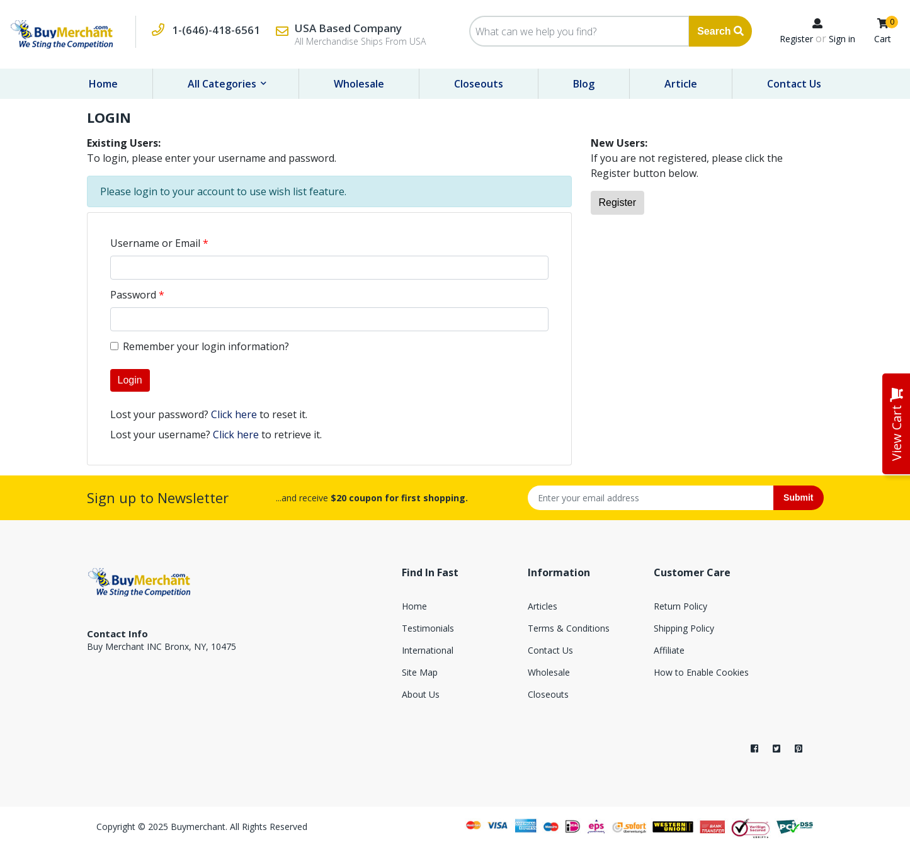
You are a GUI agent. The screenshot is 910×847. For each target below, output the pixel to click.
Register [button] (618, 202)
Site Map (420, 672)
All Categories (223, 84)
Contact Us (794, 84)
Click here (234, 414)
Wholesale (359, 84)
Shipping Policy (684, 628)
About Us (421, 694)
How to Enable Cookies (701, 672)
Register (796, 39)
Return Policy (680, 606)
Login (130, 380)
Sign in (842, 39)
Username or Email (155, 243)
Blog (583, 84)
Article (680, 84)
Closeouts (478, 84)
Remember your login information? (206, 346)
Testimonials (428, 628)
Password (133, 295)
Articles (542, 606)
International (427, 650)
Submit (798, 497)
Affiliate (669, 650)
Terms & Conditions (569, 628)
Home (103, 84)
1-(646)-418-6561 (216, 30)
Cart (882, 39)
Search (720, 31)
